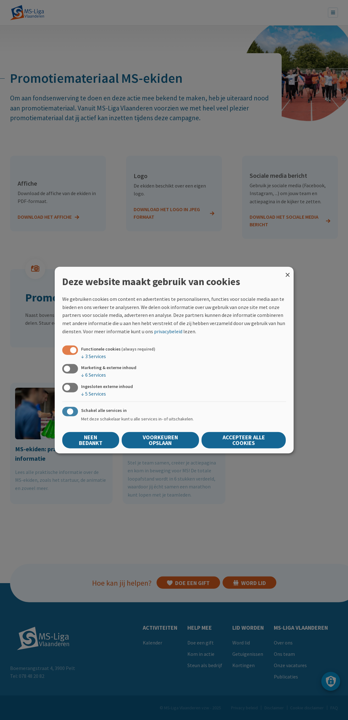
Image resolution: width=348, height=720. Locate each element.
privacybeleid (168, 331)
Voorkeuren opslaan (160, 439)
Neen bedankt (90, 439)
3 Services (93, 356)
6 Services (93, 375)
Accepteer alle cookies (244, 439)
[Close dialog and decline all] (287, 271)
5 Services (93, 393)
